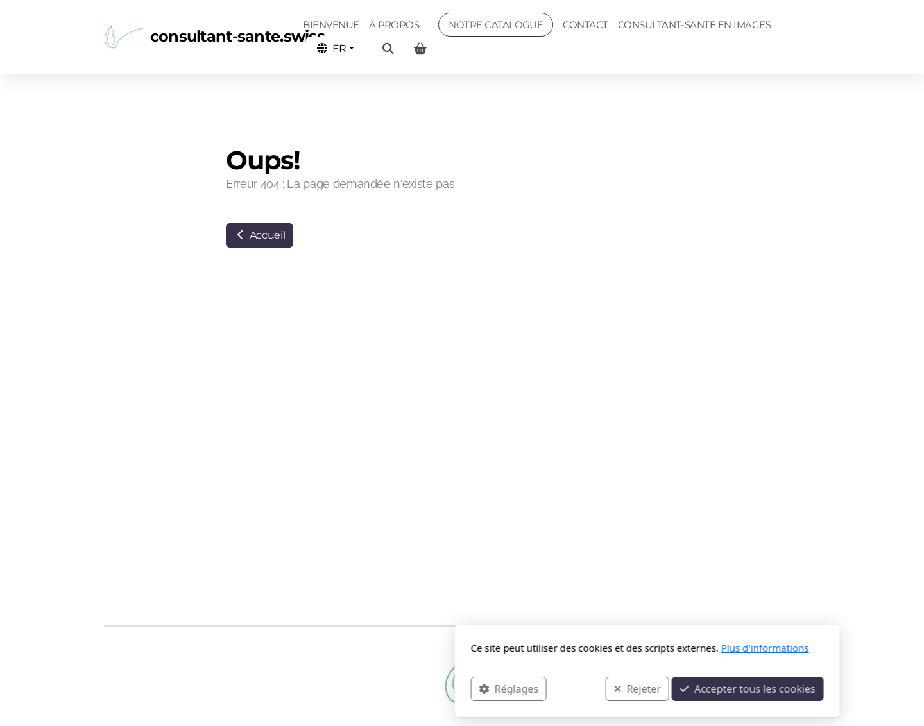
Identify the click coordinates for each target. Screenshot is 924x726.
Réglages (323, 688)
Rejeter (452, 688)
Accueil (259, 235)
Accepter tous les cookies (562, 688)
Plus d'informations (580, 647)
